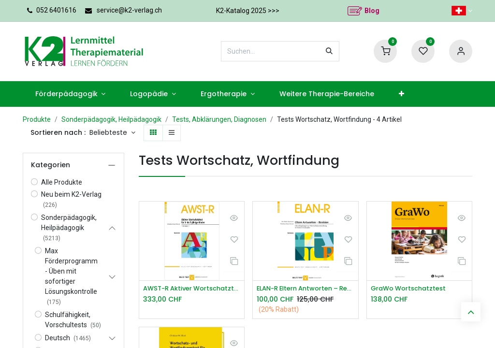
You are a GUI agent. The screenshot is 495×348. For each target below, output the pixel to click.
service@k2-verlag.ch (129, 10)
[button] (112, 133)
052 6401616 (56, 10)
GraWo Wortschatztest (412, 289)
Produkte (37, 119)
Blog (371, 10)
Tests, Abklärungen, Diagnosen (219, 119)
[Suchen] (329, 51)
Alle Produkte (61, 182)
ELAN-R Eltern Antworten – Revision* (305, 289)
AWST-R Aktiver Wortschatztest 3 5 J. (191, 289)
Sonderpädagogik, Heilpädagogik (111, 119)
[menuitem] (70, 94)
